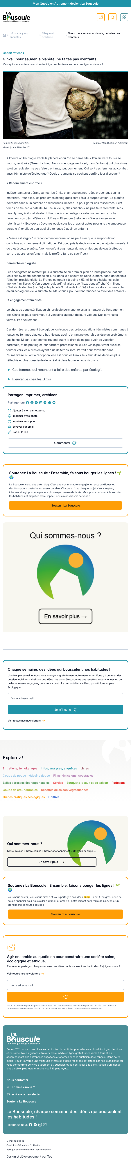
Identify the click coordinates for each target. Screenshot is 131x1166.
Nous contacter (17, 1080)
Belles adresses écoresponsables (26, 782)
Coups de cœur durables (20, 790)
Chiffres (54, 797)
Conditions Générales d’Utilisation (23, 1145)
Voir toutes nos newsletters (24, 720)
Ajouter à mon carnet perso (28, 410)
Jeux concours (43, 1149)
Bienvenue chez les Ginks (31, 379)
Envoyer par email (23, 426)
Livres (84, 768)
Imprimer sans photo (24, 421)
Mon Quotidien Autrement (115, 143)
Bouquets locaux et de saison (87, 782)
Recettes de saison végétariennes (65, 790)
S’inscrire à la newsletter (23, 1094)
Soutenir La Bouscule (65, 505)
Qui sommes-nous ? (20, 1087)
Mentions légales (15, 1140)
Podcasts (118, 782)
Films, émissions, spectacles (73, 775)
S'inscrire (100, 17)
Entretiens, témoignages (20, 768)
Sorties (58, 782)
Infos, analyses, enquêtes (59, 768)
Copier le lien (20, 431)
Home (4, 35)
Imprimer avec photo (24, 415)
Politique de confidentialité (20, 1149)
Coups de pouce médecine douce (26, 775)
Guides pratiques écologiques (24, 797)
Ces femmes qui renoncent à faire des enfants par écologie (57, 370)
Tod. (50, 1156)
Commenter (62, 443)
